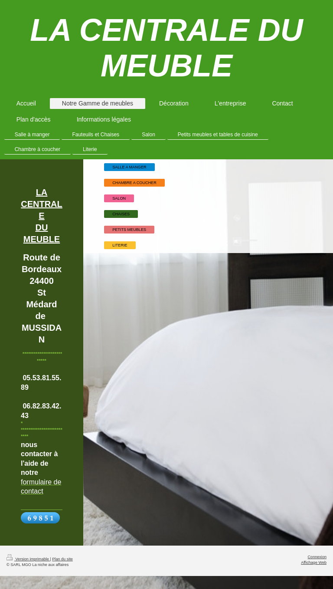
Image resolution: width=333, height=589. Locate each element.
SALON (119, 198)
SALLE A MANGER (129, 167)
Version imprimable (28, 559)
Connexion (317, 557)
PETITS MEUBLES (129, 229)
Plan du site (62, 559)
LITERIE (119, 245)
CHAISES (121, 214)
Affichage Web (313, 562)
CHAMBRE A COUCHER (134, 183)
